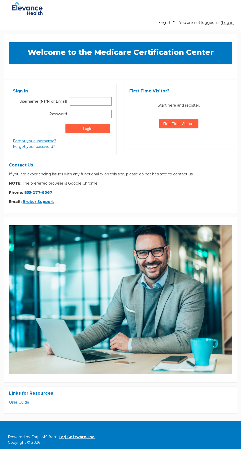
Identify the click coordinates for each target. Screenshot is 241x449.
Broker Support (38, 201)
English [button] (165, 22)
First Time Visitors (178, 123)
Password (58, 114)
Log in (227, 22)
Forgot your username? (34, 141)
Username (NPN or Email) (43, 101)
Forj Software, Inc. (77, 437)
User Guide (19, 402)
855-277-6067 (38, 192)
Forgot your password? (34, 146)
